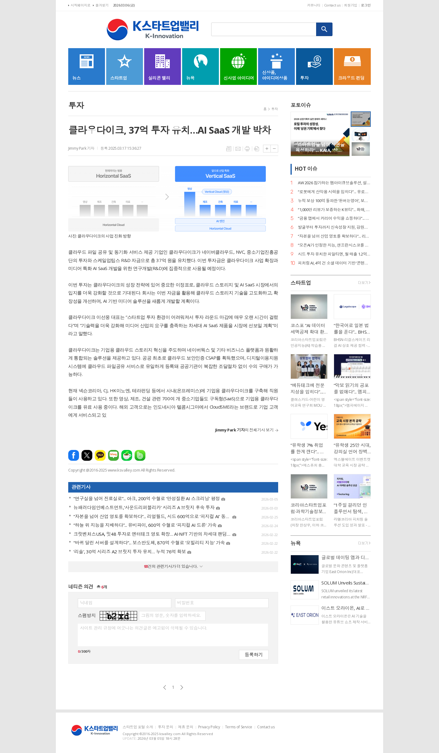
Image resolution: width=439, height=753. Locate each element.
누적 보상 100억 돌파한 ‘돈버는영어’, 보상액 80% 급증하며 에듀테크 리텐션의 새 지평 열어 (334, 200)
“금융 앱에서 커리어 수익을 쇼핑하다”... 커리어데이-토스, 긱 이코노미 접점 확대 (334, 218)
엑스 (87, 455)
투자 (274, 108)
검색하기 (324, 29)
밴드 (140, 455)
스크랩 (256, 149)
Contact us (332, 5)
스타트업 (301, 282)
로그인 (366, 5)
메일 (238, 149)
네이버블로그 (113, 455)
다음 (181, 687)
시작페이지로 (80, 5)
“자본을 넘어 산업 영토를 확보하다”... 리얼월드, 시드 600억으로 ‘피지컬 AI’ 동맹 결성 (334, 236)
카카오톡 (100, 455)
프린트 (247, 149)
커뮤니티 (313, 5)
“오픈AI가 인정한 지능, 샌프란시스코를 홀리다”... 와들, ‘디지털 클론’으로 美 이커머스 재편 (334, 245)
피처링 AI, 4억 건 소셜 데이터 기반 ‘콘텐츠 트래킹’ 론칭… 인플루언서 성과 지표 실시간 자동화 (334, 263)
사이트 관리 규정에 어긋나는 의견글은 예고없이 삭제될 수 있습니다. (143, 628)
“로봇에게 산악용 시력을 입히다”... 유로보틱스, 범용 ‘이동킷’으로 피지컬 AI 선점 (334, 191)
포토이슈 (301, 105)
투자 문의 (165, 727)
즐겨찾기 (102, 5)
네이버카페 (126, 455)
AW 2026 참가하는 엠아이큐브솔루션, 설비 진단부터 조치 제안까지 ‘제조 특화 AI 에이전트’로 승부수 (334, 182)
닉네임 (86, 603)
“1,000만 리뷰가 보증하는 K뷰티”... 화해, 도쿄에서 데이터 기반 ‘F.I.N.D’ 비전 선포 (334, 209)
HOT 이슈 (306, 169)
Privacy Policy (209, 727)
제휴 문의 (185, 727)
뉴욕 (296, 543)
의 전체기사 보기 (244, 430)
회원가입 (350, 5)
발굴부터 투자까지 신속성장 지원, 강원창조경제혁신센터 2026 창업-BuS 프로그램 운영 (334, 227)
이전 (164, 687)
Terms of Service (238, 727)
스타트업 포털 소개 (138, 727)
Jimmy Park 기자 (81, 148)
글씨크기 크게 (267, 148)
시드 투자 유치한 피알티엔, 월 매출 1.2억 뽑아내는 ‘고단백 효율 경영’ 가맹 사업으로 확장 (334, 254)
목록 (229, 149)
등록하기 (254, 654)
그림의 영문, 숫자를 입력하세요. (171, 615)
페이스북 (73, 455)
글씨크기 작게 (274, 148)
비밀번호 (185, 603)
